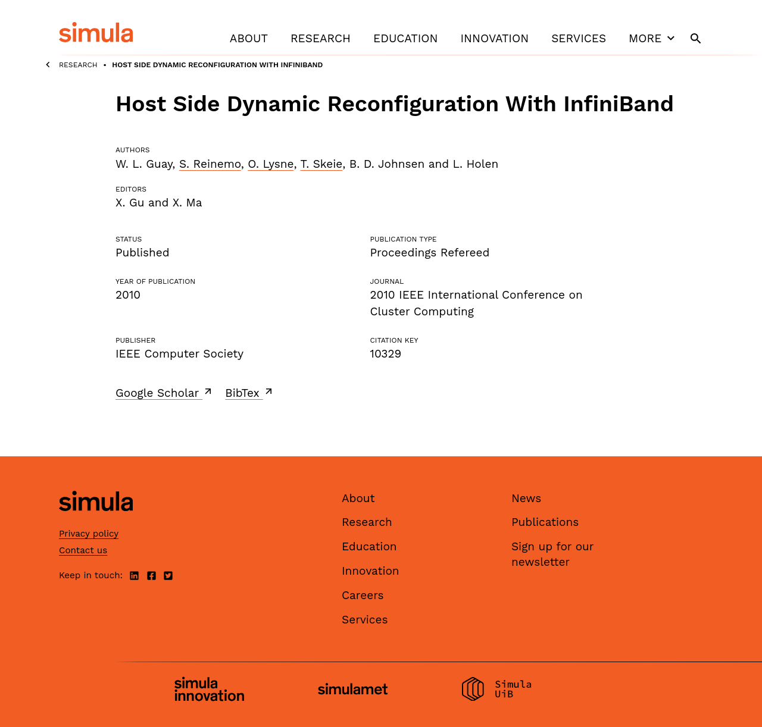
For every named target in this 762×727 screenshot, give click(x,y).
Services (578, 38)
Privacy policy (88, 533)
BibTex (249, 393)
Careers (363, 595)
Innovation (494, 38)
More (653, 38)
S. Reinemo (210, 164)
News (526, 498)
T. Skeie (321, 164)
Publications (545, 522)
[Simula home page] (96, 521)
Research (321, 38)
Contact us (83, 550)
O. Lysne (270, 164)
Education (405, 38)
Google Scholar (164, 393)
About (249, 38)
